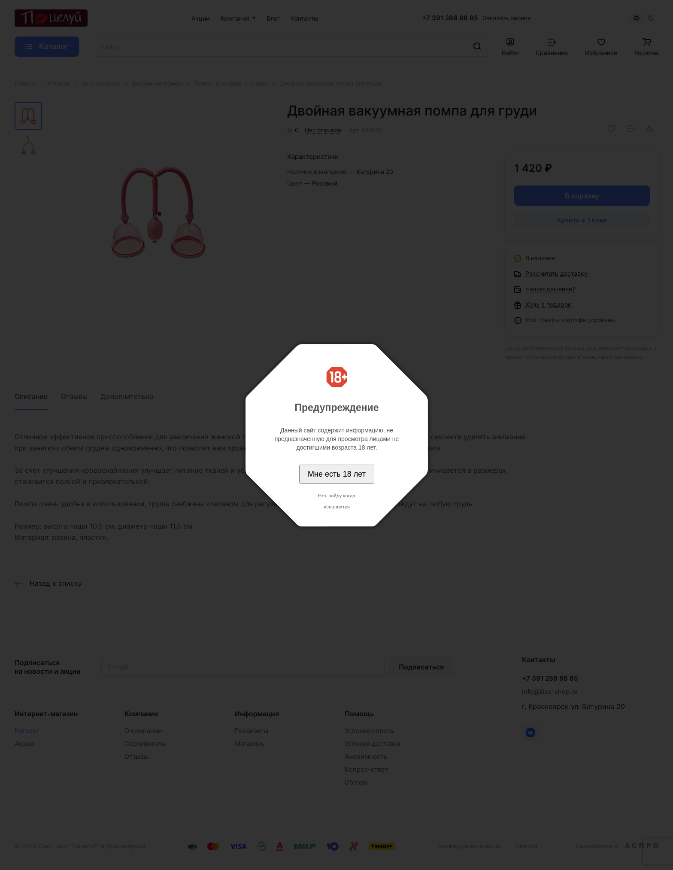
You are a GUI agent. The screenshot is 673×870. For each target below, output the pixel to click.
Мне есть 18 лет (337, 474)
